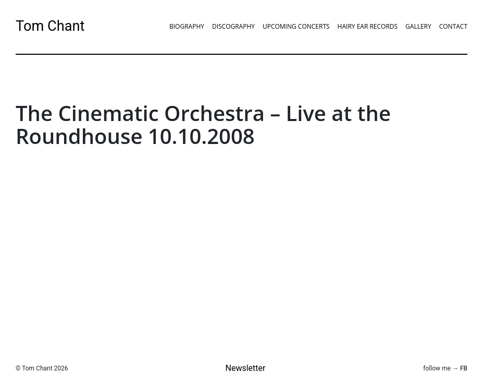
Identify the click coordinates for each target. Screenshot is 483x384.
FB (463, 368)
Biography (186, 26)
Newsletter (246, 368)
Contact (453, 26)
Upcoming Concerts (296, 26)
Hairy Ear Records (368, 26)
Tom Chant (50, 26)
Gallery (418, 26)
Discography (233, 26)
